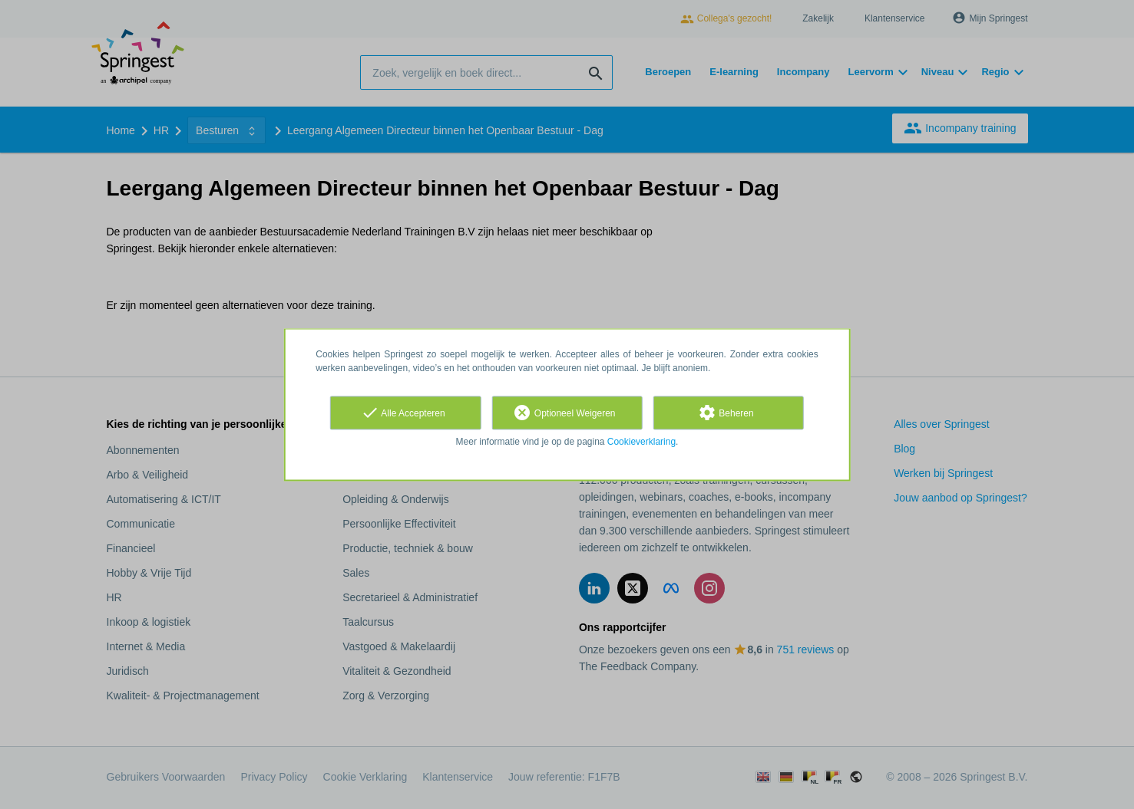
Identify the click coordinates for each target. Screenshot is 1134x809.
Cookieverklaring (641, 441)
